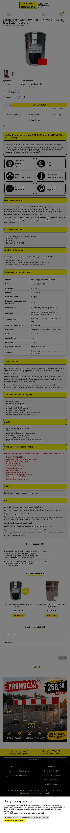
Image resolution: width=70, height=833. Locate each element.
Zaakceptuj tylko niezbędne (17, 817)
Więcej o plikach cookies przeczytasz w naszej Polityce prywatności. (24, 813)
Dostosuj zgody (41, 817)
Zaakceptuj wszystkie (14, 821)
